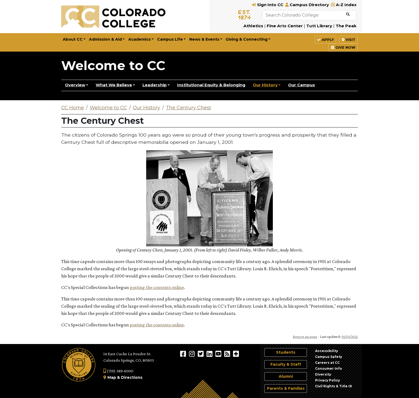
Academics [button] (139, 39)
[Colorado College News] (227, 353)
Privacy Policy (327, 380)
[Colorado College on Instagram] (192, 353)
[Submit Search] (348, 14)
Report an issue (305, 336)
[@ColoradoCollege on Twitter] (201, 353)
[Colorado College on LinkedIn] (210, 353)
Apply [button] (325, 39)
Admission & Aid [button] (105, 39)
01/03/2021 (350, 336)
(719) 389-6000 (118, 371)
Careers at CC (327, 363)
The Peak (346, 25)
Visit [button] (348, 39)
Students (285, 352)
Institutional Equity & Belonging (211, 84)
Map (111, 377)
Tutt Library (319, 25)
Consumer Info (328, 368)
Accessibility (326, 351)
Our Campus (301, 84)
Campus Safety (328, 357)
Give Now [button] (343, 47)
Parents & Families (286, 388)
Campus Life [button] (170, 39)
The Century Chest (188, 108)
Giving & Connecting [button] (246, 39)
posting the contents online (157, 287)
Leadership (154, 84)
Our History (265, 84)
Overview (75, 84)
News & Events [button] (204, 39)
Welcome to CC (113, 65)
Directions (131, 377)
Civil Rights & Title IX (333, 386)
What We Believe (114, 84)
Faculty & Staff (285, 364)
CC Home (72, 108)
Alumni (286, 376)
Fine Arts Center (285, 25)
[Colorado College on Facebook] (183, 353)
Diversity (323, 374)
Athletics (253, 25)
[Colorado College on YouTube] (219, 353)
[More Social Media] (236, 353)
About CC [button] (73, 39)
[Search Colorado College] (303, 15)
